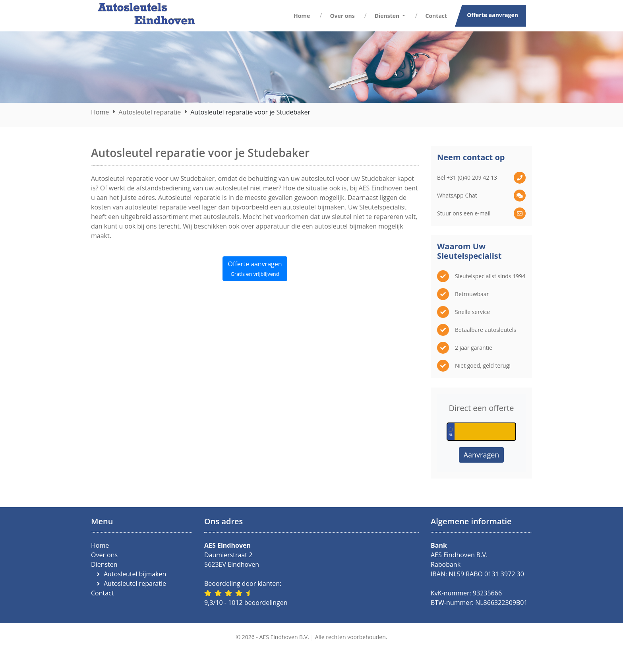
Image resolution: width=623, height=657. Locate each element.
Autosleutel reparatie (149, 112)
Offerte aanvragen (492, 15)
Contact (436, 15)
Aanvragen (481, 454)
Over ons (342, 15)
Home (302, 15)
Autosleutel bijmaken (135, 574)
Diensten (104, 564)
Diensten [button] (388, 15)
